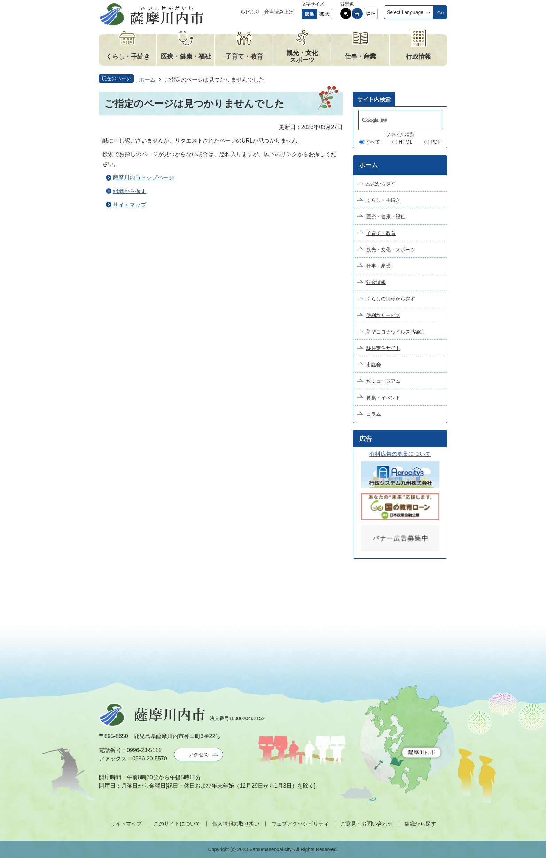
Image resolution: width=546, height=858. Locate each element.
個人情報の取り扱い (235, 824)
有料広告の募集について (400, 454)
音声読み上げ (279, 12)
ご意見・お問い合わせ (367, 824)
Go (440, 12)
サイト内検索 (374, 99)
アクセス (198, 754)
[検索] (392, 120)
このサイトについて (177, 824)
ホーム (147, 80)
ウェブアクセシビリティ (300, 824)
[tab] (374, 99)
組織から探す (129, 191)
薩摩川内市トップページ (143, 178)
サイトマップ (129, 205)
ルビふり (250, 12)
